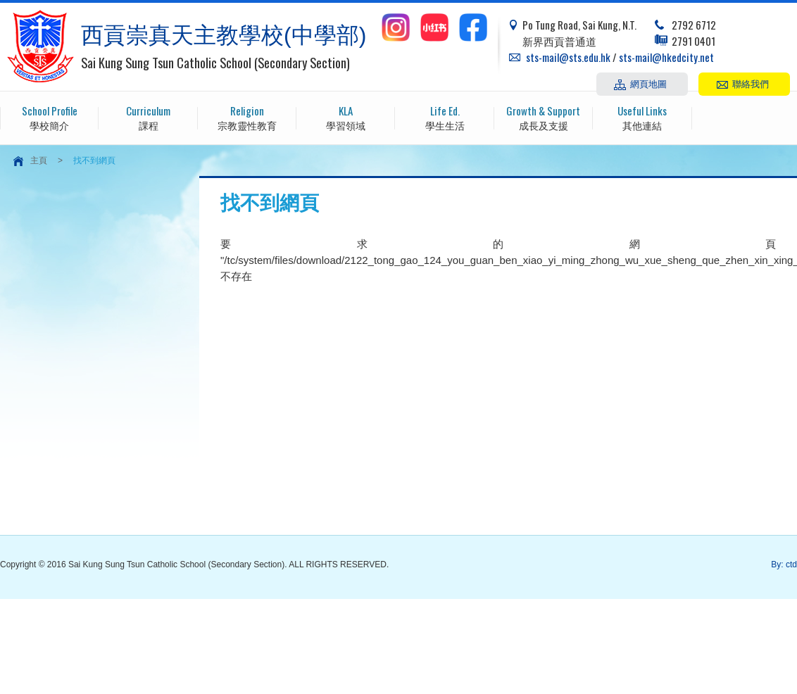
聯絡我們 (750, 83)
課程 (148, 117)
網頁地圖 (648, 83)
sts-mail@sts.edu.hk (568, 57)
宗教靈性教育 (247, 117)
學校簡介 (49, 117)
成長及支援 (543, 117)
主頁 (38, 160)
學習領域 (345, 117)
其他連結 (642, 117)
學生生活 (444, 117)
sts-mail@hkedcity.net (666, 57)
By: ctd (784, 564)
